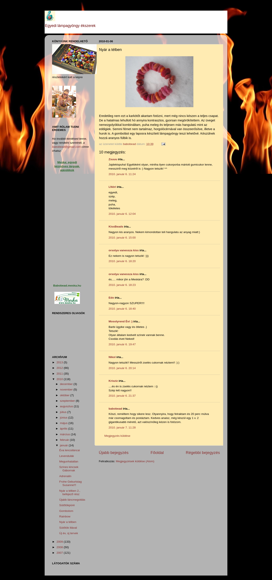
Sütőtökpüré (67, 505)
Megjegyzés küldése (117, 435)
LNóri (112, 186)
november (67, 389)
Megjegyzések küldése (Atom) (135, 461)
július (63, 412)
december (67, 384)
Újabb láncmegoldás (72, 499)
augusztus (67, 406)
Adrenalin (65, 476)
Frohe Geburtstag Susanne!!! (70, 483)
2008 (60, 547)
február (65, 439)
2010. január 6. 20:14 (122, 368)
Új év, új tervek (68, 533)
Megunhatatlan (68, 461)
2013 (60, 362)
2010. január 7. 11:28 (122, 427)
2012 (60, 367)
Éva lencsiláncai (69, 450)
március (65, 434)
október (65, 395)
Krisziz (113, 380)
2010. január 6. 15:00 (122, 237)
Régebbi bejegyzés (203, 452)
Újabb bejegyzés (114, 452)
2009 (60, 541)
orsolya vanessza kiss (124, 250)
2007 (60, 552)
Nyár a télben (67, 522)
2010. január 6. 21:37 (122, 395)
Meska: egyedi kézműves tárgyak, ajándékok (67, 166)
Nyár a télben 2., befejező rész (69, 492)
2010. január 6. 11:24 (122, 174)
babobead (115, 408)
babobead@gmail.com (66, 146)
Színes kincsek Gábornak (68, 468)
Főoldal (157, 452)
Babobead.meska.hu (67, 285)
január (64, 445)
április (64, 428)
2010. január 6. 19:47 (122, 344)
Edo (111, 297)
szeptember (68, 400)
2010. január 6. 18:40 (122, 308)
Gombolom (66, 511)
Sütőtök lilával (68, 527)
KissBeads (116, 226)
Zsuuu (113, 159)
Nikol (112, 357)
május (64, 423)
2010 (60, 379)
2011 (60, 373)
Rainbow (65, 516)
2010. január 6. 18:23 (122, 284)
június (64, 417)
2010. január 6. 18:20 (122, 261)
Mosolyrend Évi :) (121, 321)
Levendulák (66, 456)
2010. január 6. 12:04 (122, 213)
